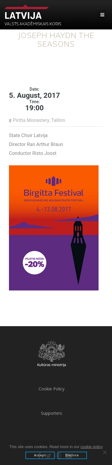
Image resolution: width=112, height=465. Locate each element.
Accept (40, 455)
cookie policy (92, 446)
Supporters (51, 413)
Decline (72, 455)
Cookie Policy (52, 389)
